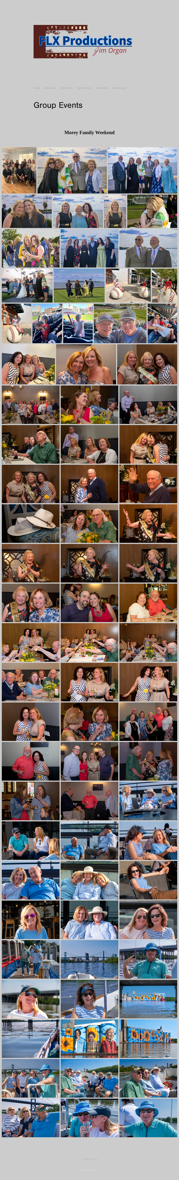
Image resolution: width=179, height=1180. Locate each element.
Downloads (119, 88)
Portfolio (67, 88)
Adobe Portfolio (94, 1170)
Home (37, 88)
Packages (102, 88)
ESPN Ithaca (84, 88)
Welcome (50, 88)
